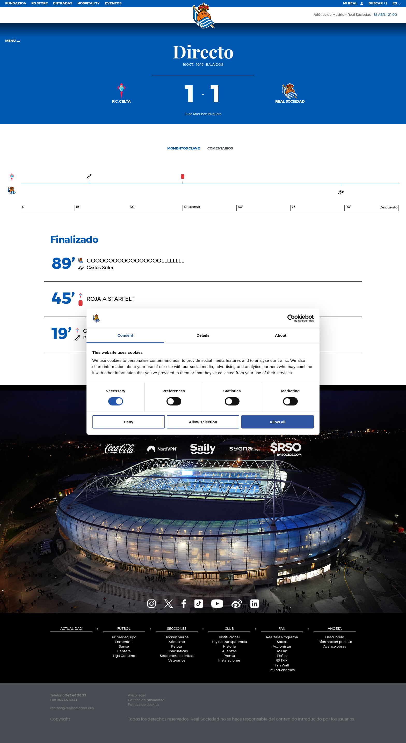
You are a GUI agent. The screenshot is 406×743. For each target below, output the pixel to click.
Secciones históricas (176, 656)
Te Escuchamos (282, 670)
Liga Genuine (124, 656)
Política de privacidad (146, 700)
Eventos (113, 3)
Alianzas (229, 651)
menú (12, 41)
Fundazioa (15, 3)
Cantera (124, 651)
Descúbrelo (334, 637)
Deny (128, 422)
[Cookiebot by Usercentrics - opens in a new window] (291, 318)
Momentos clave (183, 148)
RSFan (282, 651)
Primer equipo (124, 637)
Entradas (62, 3)
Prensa (229, 656)
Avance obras (334, 646)
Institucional (229, 637)
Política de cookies (143, 705)
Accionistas (282, 646)
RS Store (39, 3)
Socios (282, 642)
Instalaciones (229, 660)
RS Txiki (282, 660)
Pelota (176, 646)
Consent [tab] (125, 335)
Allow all (277, 422)
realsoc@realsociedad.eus (72, 708)
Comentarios (220, 148)
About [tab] (280, 335)
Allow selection (203, 422)
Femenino (124, 642)
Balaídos (214, 64)
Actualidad (71, 629)
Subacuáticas (176, 651)
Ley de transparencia (229, 642)
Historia (229, 646)
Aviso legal (137, 695)
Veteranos (176, 660)
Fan (282, 629)
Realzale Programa (282, 637)
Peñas (282, 656)
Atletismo (177, 642)
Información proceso (334, 642)
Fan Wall (282, 665)
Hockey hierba (176, 637)
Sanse (124, 646)
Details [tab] (203, 335)
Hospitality (88, 3)
